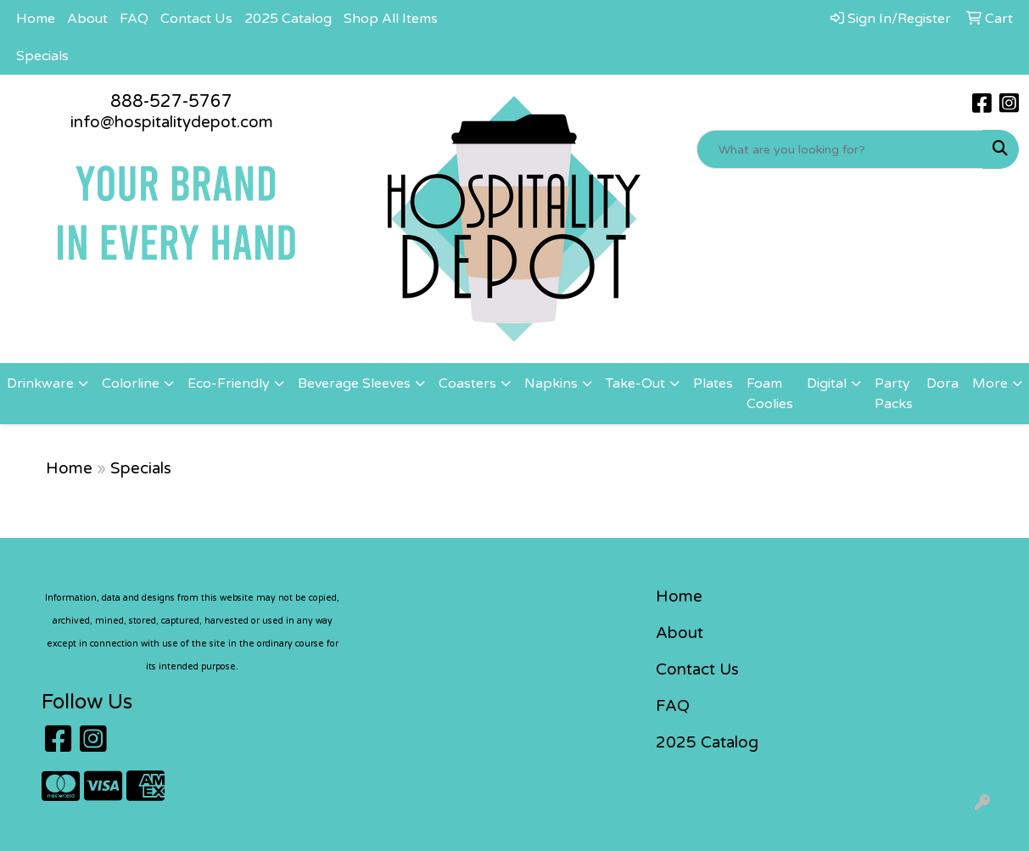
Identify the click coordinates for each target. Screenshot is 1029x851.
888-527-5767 (171, 102)
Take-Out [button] (635, 383)
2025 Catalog (288, 18)
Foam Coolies (770, 393)
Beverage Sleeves (354, 383)
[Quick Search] (839, 149)
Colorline (130, 383)
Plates (713, 383)
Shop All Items (391, 18)
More (990, 383)
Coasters (467, 383)
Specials (42, 56)
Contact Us (196, 18)
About (87, 18)
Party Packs (894, 393)
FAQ (134, 18)
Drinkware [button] (40, 383)
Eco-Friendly (228, 383)
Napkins (551, 383)
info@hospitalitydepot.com (171, 122)
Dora (942, 383)
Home (35, 18)
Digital (827, 383)
